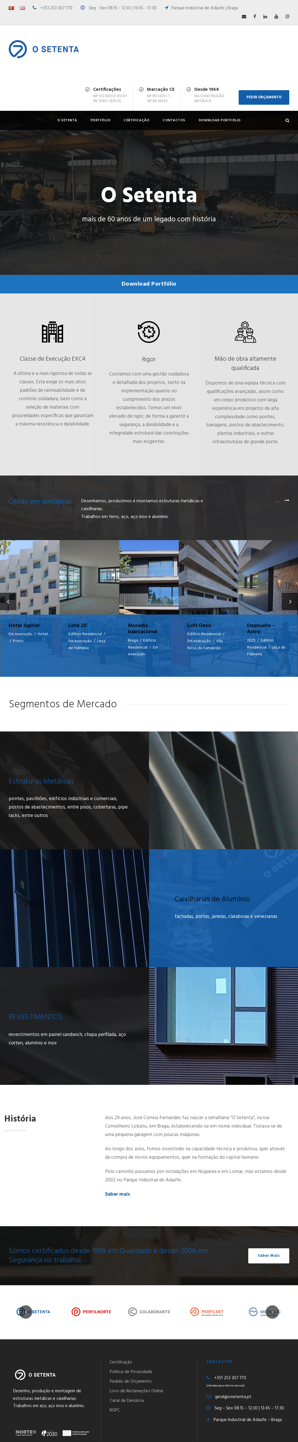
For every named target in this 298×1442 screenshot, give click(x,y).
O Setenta (67, 120)
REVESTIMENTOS (36, 1004)
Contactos (174, 120)
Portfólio (101, 120)
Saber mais (117, 1180)
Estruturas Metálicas (41, 768)
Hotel (43, 634)
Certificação (136, 120)
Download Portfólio (220, 120)
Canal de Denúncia (127, 1387)
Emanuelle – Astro (261, 629)
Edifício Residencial (85, 634)
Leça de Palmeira (86, 644)
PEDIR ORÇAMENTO (263, 97)
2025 (251, 640)
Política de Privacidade (131, 1358)
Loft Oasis (199, 626)
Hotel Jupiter (24, 626)
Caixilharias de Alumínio (212, 886)
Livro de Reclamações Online (136, 1377)
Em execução (20, 634)
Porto (18, 641)
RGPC (115, 1396)
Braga (133, 640)
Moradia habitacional (142, 629)
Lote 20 (77, 626)
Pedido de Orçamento (131, 1367)
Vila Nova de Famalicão (205, 644)
